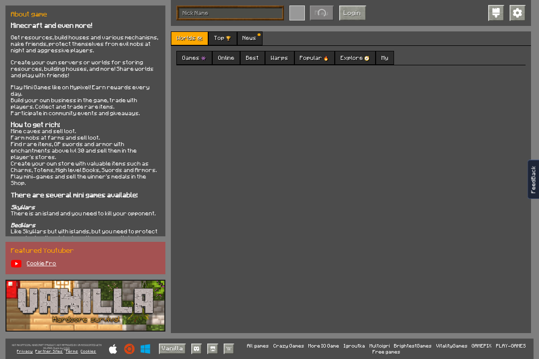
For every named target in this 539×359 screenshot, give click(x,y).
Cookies (88, 351)
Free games (387, 351)
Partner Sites (49, 351)
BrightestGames (413, 345)
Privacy (25, 351)
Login (352, 12)
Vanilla (172, 348)
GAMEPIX (482, 345)
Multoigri (380, 345)
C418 (67, 348)
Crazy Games (288, 345)
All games (258, 345)
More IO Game (323, 345)
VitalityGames (452, 345)
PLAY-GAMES (511, 345)
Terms (72, 351)
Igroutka (354, 345)
